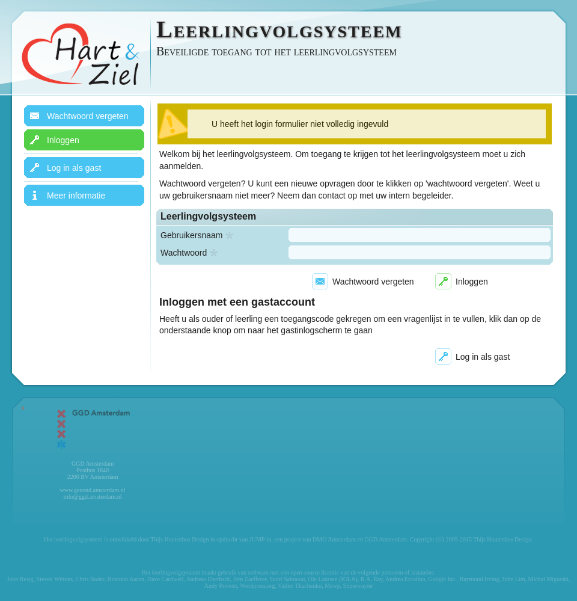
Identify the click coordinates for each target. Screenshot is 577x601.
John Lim (513, 579)
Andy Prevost (220, 585)
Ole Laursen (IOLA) (333, 579)
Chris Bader (90, 579)
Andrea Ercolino (405, 579)
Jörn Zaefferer (249, 579)
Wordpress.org (257, 585)
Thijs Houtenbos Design (179, 539)
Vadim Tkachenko (300, 585)
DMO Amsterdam (334, 539)
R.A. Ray (372, 579)
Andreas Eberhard (208, 579)
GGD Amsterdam (385, 539)
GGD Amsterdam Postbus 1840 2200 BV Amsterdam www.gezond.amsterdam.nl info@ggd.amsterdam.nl (92, 453)
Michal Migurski (548, 579)
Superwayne (358, 585)
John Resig (20, 579)
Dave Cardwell (165, 579)
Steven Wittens (55, 579)
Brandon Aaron (126, 579)
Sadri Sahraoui (287, 579)
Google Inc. (442, 579)
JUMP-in (260, 539)
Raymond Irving (479, 579)
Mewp (332, 585)
